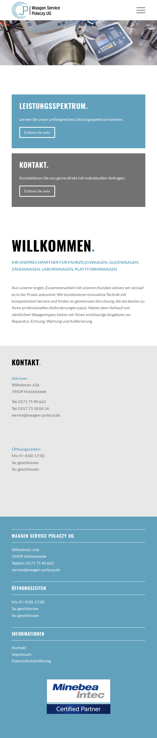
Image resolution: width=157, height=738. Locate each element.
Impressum (21, 654)
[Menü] (138, 10)
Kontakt (19, 647)
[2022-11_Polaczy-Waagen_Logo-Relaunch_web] (65, 10)
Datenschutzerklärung (31, 660)
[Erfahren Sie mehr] (37, 132)
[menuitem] (138, 10)
